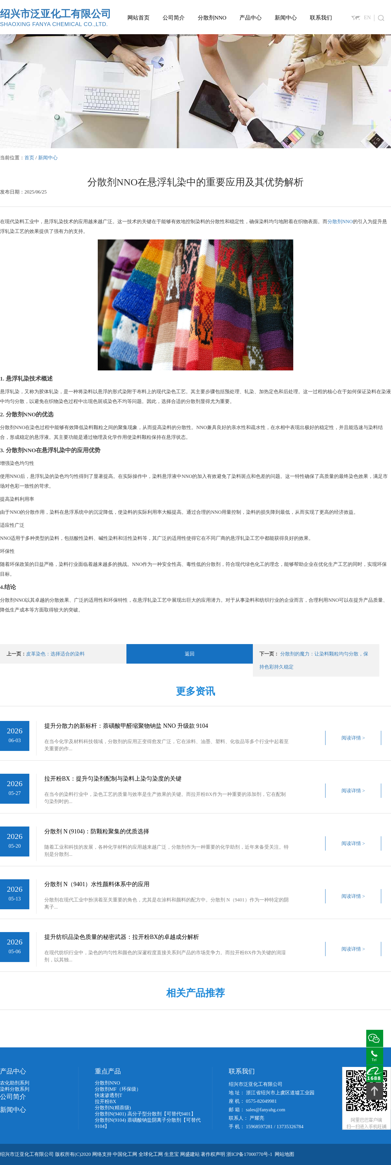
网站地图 (284, 1154)
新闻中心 (286, 18)
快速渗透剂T (108, 1095)
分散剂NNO (212, 18)
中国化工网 (125, 1154)
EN (367, 17)
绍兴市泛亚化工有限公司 (55, 17)
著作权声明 (213, 1154)
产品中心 (250, 18)
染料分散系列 (14, 1089)
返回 (190, 653)
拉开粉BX (105, 1101)
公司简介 (174, 18)
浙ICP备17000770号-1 (249, 1154)
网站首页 (138, 18)
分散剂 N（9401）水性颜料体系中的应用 (97, 884)
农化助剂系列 (14, 1083)
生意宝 (171, 1154)
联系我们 (321, 18)
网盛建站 (190, 1154)
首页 (29, 157)
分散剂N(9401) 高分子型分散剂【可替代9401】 (145, 1113)
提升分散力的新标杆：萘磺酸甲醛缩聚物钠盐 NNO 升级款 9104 (126, 726)
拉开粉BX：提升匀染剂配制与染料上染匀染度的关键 (112, 778)
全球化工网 (150, 1154)
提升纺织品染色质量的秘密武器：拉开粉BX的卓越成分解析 (121, 937)
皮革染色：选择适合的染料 (55, 653)
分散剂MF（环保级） (118, 1089)
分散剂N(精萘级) (113, 1107)
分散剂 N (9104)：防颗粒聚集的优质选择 (96, 831)
